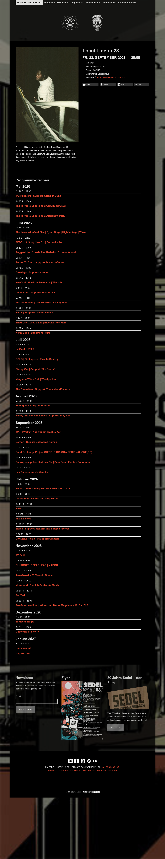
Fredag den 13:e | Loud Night (33, 405)
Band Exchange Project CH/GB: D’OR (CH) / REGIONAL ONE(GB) (54, 452)
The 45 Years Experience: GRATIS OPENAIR (41, 205)
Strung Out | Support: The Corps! (35, 369)
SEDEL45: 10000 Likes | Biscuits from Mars (41, 322)
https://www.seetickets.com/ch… (111, 77)
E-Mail (18, 696)
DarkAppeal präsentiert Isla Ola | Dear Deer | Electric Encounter (53, 462)
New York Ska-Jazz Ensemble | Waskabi (39, 282)
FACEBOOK (75, 770)
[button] (90, 84)
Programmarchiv (23, 653)
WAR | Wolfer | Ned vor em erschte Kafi (38, 431)
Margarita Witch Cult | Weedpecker (36, 379)
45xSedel (62, 3)
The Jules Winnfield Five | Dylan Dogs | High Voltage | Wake (51, 232)
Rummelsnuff (23, 647)
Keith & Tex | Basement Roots (33, 332)
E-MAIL (51, 770)
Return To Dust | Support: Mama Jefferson (40, 262)
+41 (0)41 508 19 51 (111, 767)
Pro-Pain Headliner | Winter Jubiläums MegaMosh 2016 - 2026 (52, 605)
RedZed (20, 595)
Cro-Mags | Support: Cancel (32, 272)
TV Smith (21, 555)
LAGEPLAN (63, 770)
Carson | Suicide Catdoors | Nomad (36, 441)
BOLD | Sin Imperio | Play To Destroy (37, 359)
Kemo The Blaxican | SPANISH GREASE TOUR (43, 488)
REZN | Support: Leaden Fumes (34, 312)
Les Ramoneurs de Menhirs (32, 472)
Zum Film (116, 727)
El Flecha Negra (25, 621)
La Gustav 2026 (25, 349)
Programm (49, 2)
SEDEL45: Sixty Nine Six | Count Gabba (39, 242)
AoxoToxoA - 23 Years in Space (34, 575)
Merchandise (109, 2)
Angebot (76, 3)
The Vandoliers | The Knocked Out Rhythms (41, 302)
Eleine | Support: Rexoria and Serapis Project (42, 528)
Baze (19, 508)
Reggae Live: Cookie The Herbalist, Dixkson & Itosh (46, 252)
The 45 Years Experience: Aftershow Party (40, 215)
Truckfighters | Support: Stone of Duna (38, 195)
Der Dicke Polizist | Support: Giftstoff (37, 538)
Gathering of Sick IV (27, 631)
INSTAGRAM (88, 770)
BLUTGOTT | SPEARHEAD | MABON (37, 565)
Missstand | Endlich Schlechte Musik (37, 585)
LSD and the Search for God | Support (38, 498)
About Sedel (93, 3)
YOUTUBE (101, 770)
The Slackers (23, 518)
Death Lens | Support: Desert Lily (35, 292)
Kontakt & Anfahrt (127, 2)
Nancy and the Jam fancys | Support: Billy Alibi (43, 415)
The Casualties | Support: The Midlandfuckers (43, 389)
